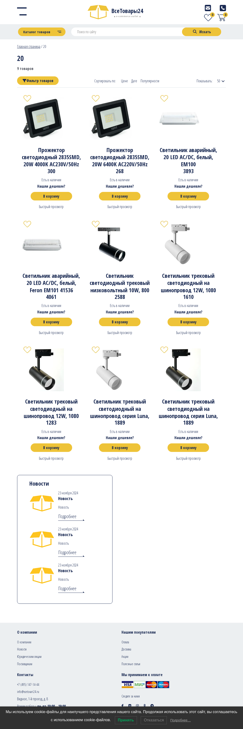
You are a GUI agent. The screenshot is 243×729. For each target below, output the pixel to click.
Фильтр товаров (38, 80)
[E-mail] (208, 8)
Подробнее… (180, 720)
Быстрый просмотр (51, 206)
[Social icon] (123, 705)
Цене (124, 81)
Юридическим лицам (29, 656)
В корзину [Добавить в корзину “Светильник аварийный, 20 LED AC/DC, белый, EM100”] (188, 196)
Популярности (149, 81)
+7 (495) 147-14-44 (28, 684)
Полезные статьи (131, 664)
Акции (125, 656)
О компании (24, 642)
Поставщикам (24, 664)
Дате (134, 81)
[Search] (201, 32)
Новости (22, 649)
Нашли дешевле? (51, 186)
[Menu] (22, 12)
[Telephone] (223, 8)
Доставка (126, 649)
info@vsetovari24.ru (28, 691)
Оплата (125, 642)
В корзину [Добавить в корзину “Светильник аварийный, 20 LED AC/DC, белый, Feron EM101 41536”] (51, 322)
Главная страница (28, 46)
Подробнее (67, 516)
